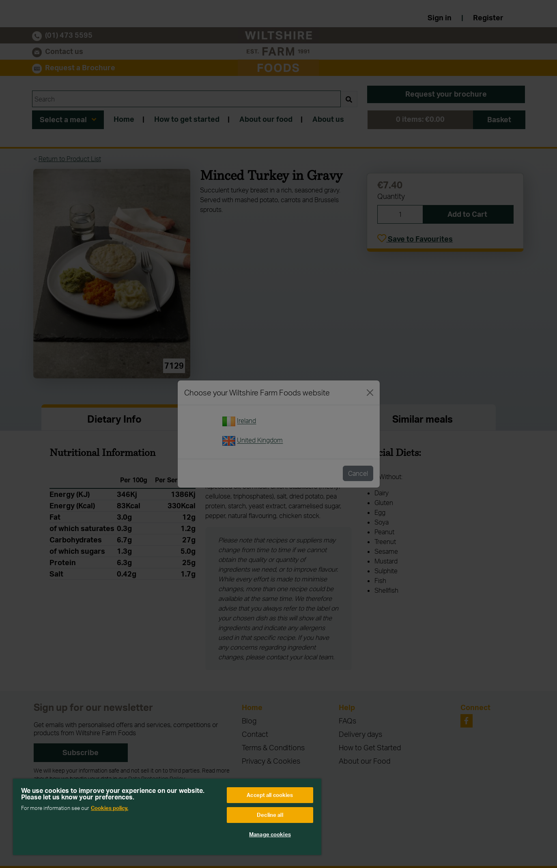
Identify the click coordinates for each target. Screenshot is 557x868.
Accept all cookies (270, 795)
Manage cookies (270, 834)
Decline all (270, 815)
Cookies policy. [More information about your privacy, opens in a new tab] (109, 808)
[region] (167, 817)
